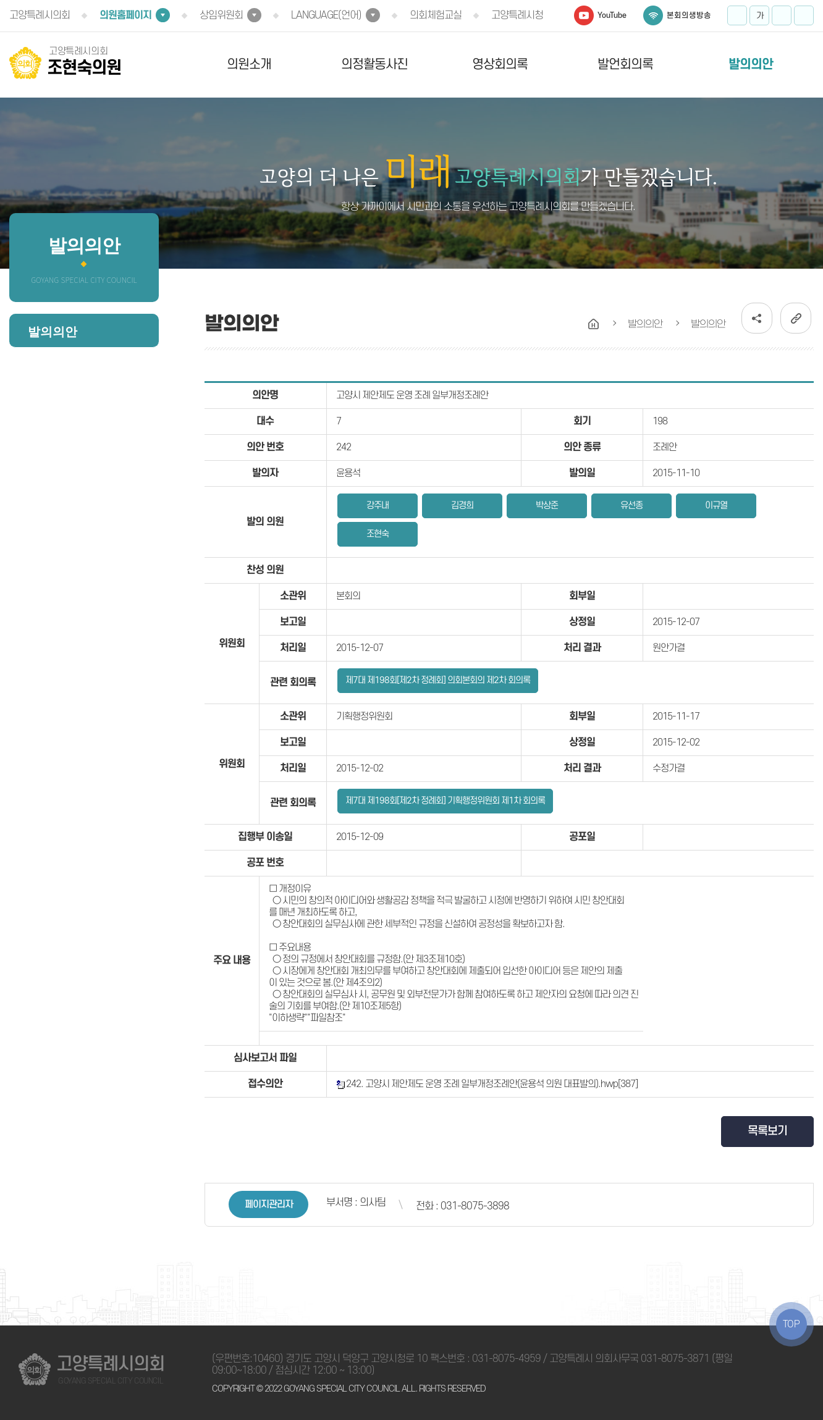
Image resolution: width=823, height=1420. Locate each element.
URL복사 (795, 318)
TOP (791, 1324)
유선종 (631, 505)
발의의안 (750, 64)
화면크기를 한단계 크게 (737, 15)
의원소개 (249, 64)
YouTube (612, 15)
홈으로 (593, 324)
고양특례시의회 (39, 15)
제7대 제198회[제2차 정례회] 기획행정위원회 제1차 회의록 (445, 801)
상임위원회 (221, 15)
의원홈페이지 (125, 15)
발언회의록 (625, 64)
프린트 (804, 15)
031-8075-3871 (675, 1358)
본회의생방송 (689, 15)
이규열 (716, 505)
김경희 (462, 505)
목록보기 (767, 1131)
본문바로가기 (0, 0)
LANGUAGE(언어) (326, 15)
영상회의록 (500, 64)
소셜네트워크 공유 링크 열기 (756, 318)
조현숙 (377, 534)
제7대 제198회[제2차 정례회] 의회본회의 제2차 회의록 (437, 680)
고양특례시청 (517, 15)
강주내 (377, 505)
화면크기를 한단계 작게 (781, 15)
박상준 (547, 505)
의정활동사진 (374, 64)
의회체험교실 (436, 15)
